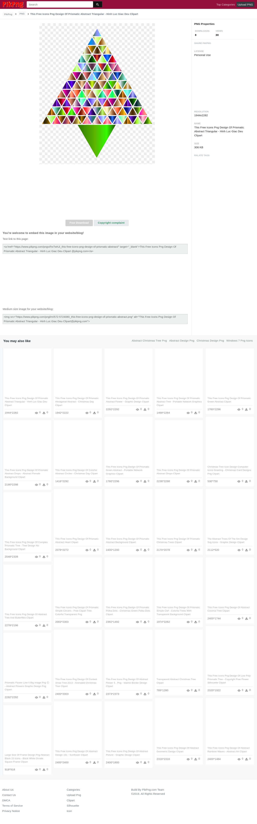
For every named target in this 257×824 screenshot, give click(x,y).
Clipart (71, 800)
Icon (69, 810)
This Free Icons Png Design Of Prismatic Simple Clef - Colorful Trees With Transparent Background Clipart (178, 611)
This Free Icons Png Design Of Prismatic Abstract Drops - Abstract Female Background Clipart (26, 473)
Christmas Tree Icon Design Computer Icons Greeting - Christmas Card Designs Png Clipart (229, 470)
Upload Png (74, 794)
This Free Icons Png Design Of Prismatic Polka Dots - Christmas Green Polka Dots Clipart (128, 611)
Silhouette (73, 805)
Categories (73, 789)
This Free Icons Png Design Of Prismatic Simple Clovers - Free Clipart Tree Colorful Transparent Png (77, 611)
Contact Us (9, 794)
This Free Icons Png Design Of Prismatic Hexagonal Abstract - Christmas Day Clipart (77, 401)
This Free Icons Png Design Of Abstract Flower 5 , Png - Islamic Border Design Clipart (127, 682)
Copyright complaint (111, 222)
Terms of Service (12, 805)
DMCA (6, 800)
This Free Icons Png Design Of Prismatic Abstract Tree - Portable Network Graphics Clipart (179, 401)
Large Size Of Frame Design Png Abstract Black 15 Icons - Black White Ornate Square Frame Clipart (27, 758)
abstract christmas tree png (149, 340)
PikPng (8, 14)
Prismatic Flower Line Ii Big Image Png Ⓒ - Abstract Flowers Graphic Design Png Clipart (27, 686)
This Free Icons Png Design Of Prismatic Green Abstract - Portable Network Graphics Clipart (127, 470)
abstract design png (181, 340)
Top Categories (225, 4)
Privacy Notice (11, 810)
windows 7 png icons (239, 340)
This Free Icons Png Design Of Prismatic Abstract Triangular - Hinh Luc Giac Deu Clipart (26, 401)
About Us (8, 789)
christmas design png (210, 340)
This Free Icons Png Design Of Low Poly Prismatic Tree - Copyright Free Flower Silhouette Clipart (228, 679)
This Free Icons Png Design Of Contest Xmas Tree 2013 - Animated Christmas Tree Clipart (76, 682)
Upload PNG (245, 4)
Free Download (79, 222)
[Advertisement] (97, 193)
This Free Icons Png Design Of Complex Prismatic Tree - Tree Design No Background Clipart (26, 545)
